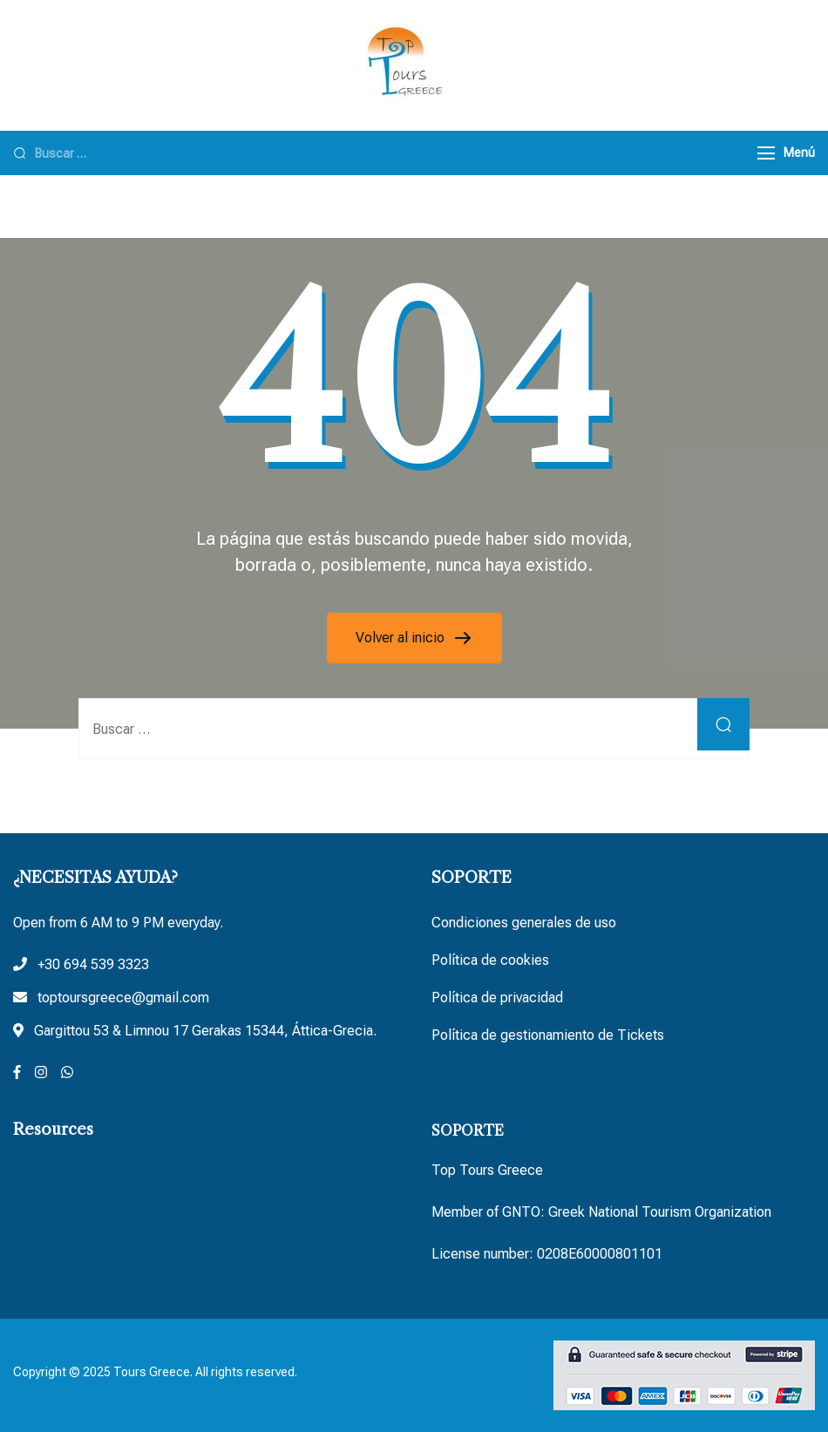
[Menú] (766, 152)
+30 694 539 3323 (93, 964)
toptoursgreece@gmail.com (123, 997)
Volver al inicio (402, 637)
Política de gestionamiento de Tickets (547, 1035)
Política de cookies (490, 960)
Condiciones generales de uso (523, 922)
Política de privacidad (497, 997)
